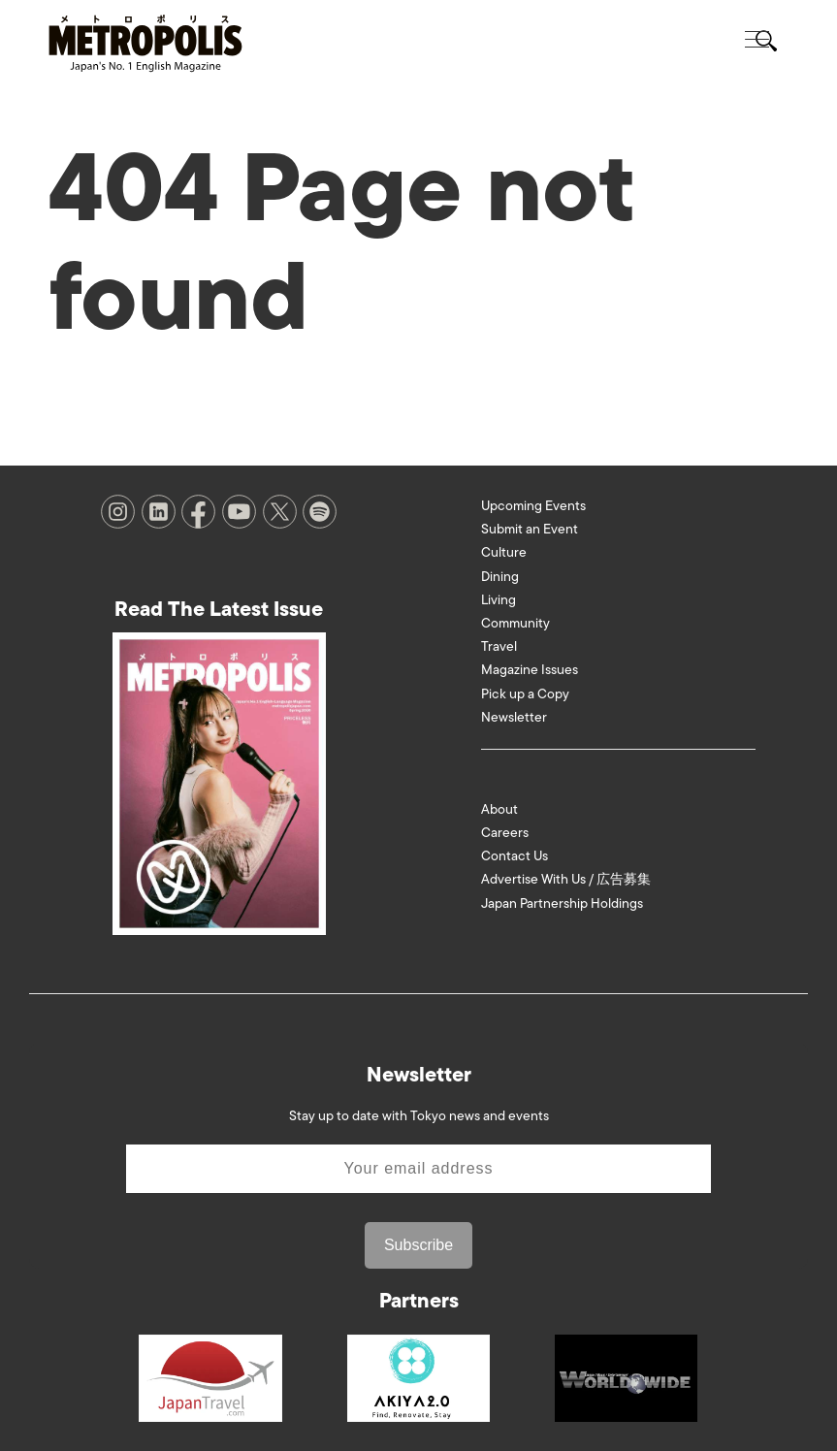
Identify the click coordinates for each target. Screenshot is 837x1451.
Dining (500, 576)
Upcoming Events (533, 506)
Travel (499, 646)
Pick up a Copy (525, 694)
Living (498, 600)
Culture (504, 552)
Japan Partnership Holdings (562, 903)
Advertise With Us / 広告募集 (566, 879)
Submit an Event (529, 529)
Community (515, 623)
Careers (505, 833)
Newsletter (514, 717)
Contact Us (514, 856)
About (499, 809)
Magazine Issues (529, 670)
